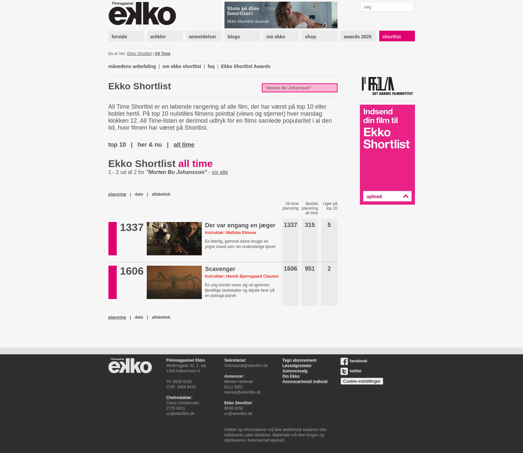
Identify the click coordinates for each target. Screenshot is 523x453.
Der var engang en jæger (240, 225)
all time (184, 144)
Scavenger (220, 269)
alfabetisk (161, 194)
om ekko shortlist (181, 66)
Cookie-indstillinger (362, 381)
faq (210, 66)
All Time (162, 53)
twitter (351, 371)
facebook (354, 361)
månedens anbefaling (132, 66)
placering (117, 194)
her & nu (150, 144)
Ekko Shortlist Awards (246, 66)
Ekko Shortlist (139, 53)
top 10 (117, 144)
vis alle (220, 172)
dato (139, 194)
